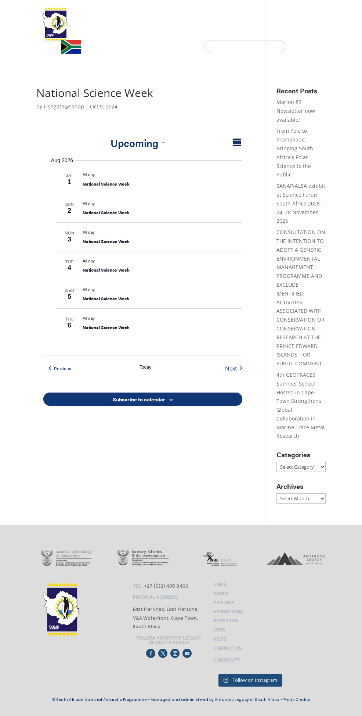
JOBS (285, 32)
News (220, 639)
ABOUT (117, 32)
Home (220, 584)
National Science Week (106, 183)
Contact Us (227, 648)
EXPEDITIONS (194, 32)
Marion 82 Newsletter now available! (295, 111)
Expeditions (228, 611)
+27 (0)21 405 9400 (165, 586)
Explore (223, 602)
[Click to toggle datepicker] (137, 142)
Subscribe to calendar (139, 399)
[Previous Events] (59, 368)
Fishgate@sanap (64, 106)
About (221, 593)
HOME (93, 32)
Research (225, 620)
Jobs (219, 630)
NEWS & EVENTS (244, 32)
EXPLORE (152, 32)
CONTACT (311, 32)
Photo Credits (296, 699)
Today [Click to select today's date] (145, 367)
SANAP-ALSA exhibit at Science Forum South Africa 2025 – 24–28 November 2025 (300, 203)
